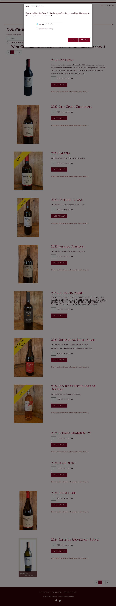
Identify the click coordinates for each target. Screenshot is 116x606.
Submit (84, 40)
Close (73, 40)
